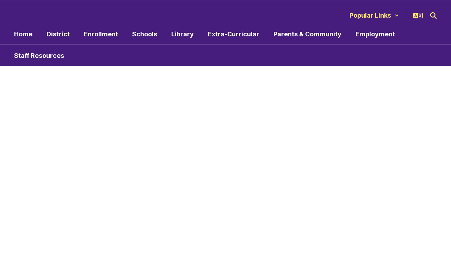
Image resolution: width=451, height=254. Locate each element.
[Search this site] (433, 15)
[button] (374, 15)
